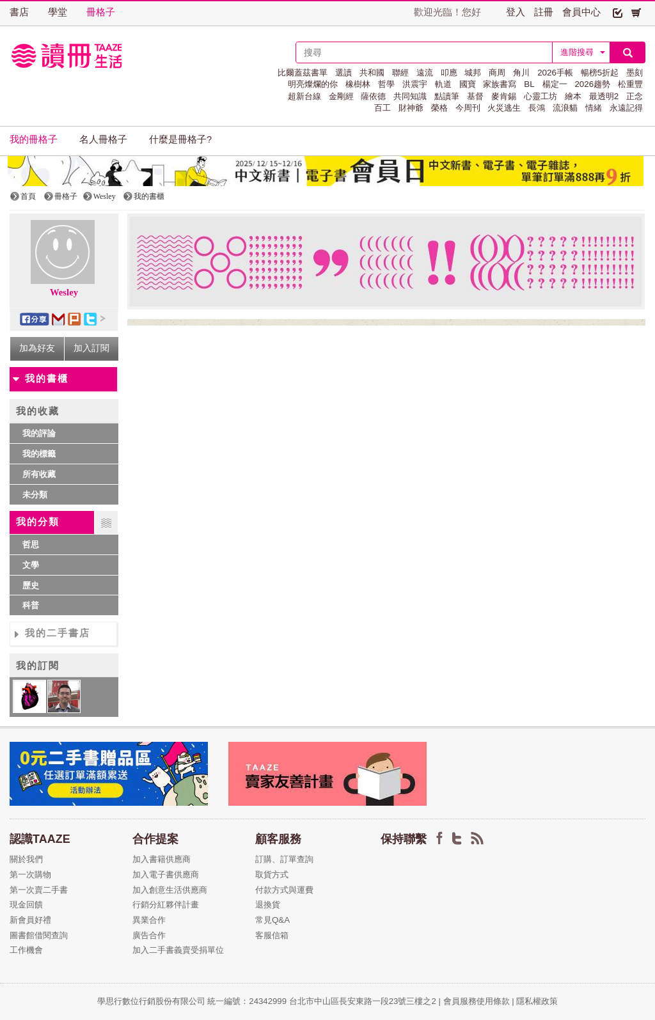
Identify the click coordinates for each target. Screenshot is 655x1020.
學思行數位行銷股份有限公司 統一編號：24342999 (193, 1001)
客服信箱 (271, 935)
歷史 (30, 585)
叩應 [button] (449, 72)
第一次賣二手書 (39, 890)
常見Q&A (272, 920)
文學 (30, 565)
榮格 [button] (439, 108)
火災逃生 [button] (504, 108)
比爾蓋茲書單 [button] (303, 72)
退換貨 (267, 904)
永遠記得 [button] (626, 108)
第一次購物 (30, 874)
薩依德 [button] (373, 96)
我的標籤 (39, 454)
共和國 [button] (371, 72)
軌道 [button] (443, 84)
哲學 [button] (386, 84)
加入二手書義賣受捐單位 (178, 950)
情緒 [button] (593, 108)
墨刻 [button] (634, 72)
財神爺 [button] (411, 108)
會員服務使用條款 (476, 1001)
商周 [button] (497, 72)
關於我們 (26, 859)
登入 (515, 12)
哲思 (30, 544)
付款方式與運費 (284, 890)
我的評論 (39, 433)
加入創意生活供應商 (169, 890)
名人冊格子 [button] (103, 139)
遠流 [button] (424, 72)
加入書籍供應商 (161, 859)
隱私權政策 (537, 1001)
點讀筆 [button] (446, 96)
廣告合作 (149, 935)
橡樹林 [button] (357, 84)
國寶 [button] (467, 84)
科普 (30, 605)
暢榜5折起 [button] (600, 72)
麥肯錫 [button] (503, 96)
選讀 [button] (343, 72)
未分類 (34, 494)
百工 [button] (382, 108)
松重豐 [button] (630, 84)
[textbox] (424, 52)
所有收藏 (39, 474)
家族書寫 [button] (499, 84)
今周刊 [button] (467, 108)
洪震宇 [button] (414, 84)
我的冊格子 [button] (34, 139)
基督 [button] (475, 96)
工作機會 (26, 950)
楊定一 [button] (554, 84)
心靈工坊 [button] (540, 96)
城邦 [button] (472, 72)
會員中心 (581, 12)
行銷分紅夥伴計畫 (165, 904)
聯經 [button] (400, 72)
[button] (617, 12)
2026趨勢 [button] (592, 84)
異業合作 (149, 920)
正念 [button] (634, 96)
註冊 (543, 12)
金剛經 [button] (341, 96)
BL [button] (529, 84)
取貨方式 (271, 874)
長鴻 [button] (536, 108)
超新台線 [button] (304, 96)
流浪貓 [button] (565, 108)
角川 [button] (521, 72)
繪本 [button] (573, 96)
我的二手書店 (57, 633)
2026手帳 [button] (555, 72)
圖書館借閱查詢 (39, 935)
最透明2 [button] (604, 96)
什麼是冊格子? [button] (180, 139)
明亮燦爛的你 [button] (313, 84)
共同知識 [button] (410, 96)
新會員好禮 (30, 920)
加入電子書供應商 (165, 874)
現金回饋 (26, 904)
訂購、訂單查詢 (284, 859)
